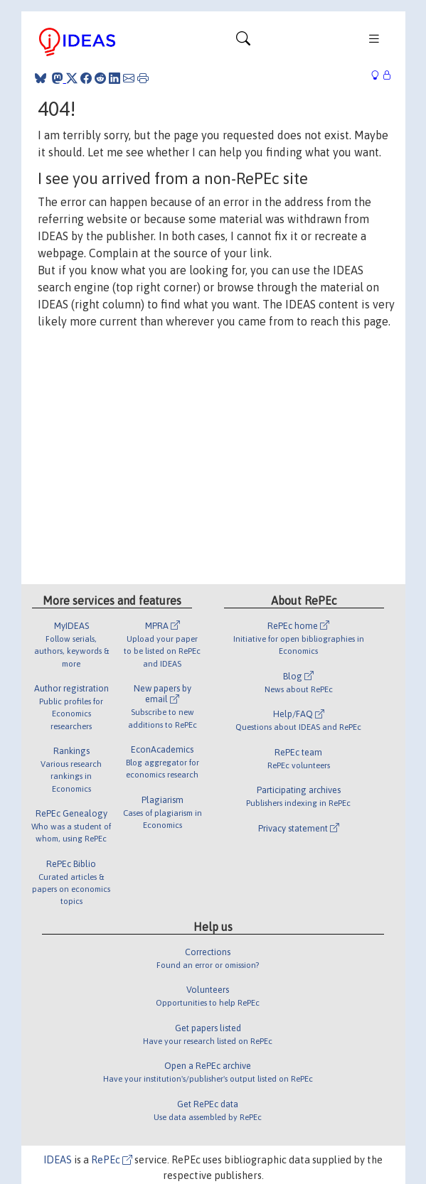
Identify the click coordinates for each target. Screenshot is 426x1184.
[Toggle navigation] (243, 42)
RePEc (111, 1160)
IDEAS (57, 1160)
